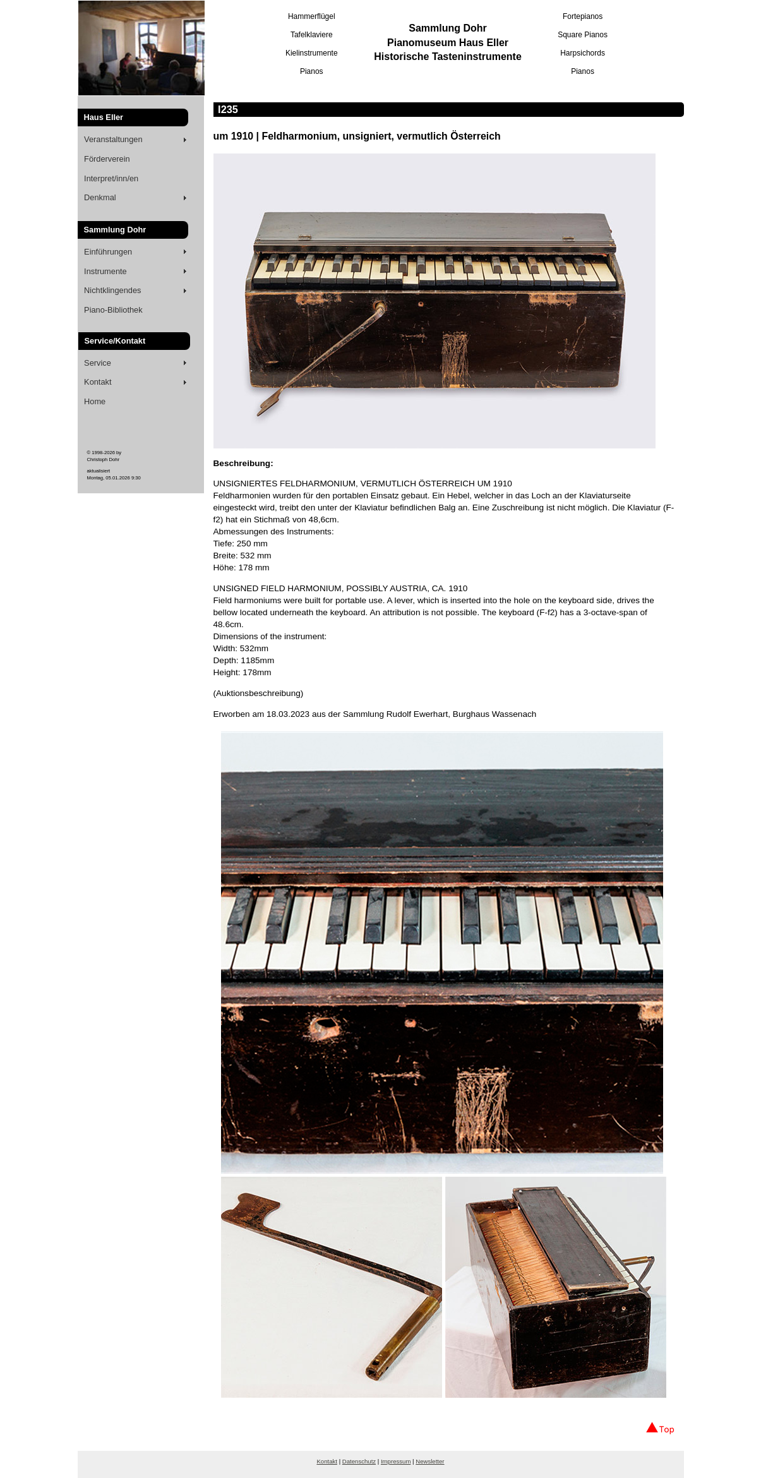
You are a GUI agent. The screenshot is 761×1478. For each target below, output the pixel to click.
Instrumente (105, 271)
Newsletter (430, 1461)
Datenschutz (359, 1461)
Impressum (395, 1461)
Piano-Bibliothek (113, 310)
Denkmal (100, 197)
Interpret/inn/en (111, 178)
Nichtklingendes (112, 290)
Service (97, 363)
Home (94, 401)
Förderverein (107, 159)
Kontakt (97, 382)
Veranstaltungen (113, 139)
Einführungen (108, 251)
